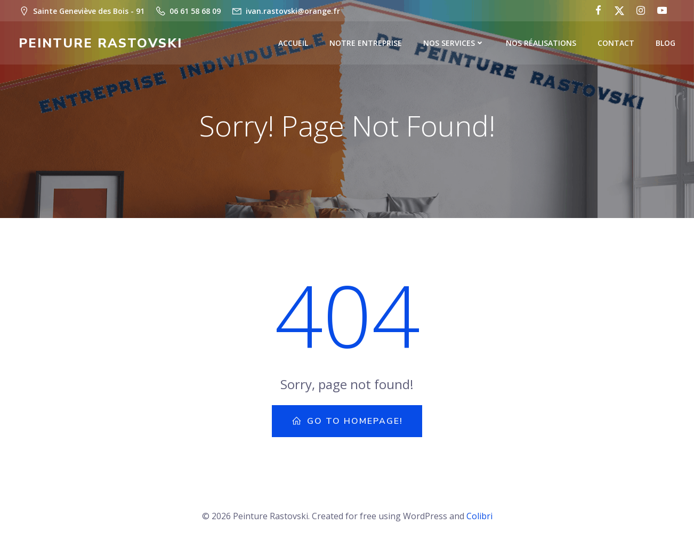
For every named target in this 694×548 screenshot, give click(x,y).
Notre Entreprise (365, 43)
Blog (665, 43)
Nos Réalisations (541, 43)
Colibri (479, 516)
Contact (616, 43)
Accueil (293, 43)
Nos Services (454, 43)
